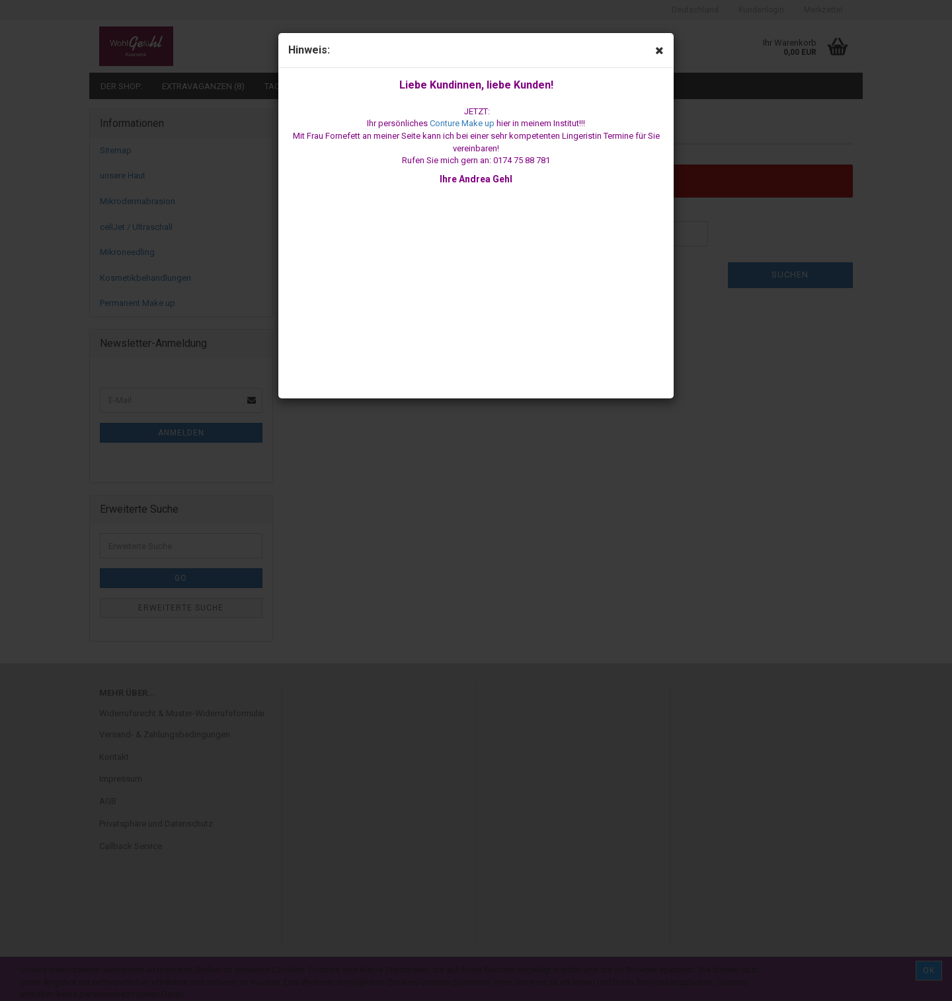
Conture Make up (462, 123)
